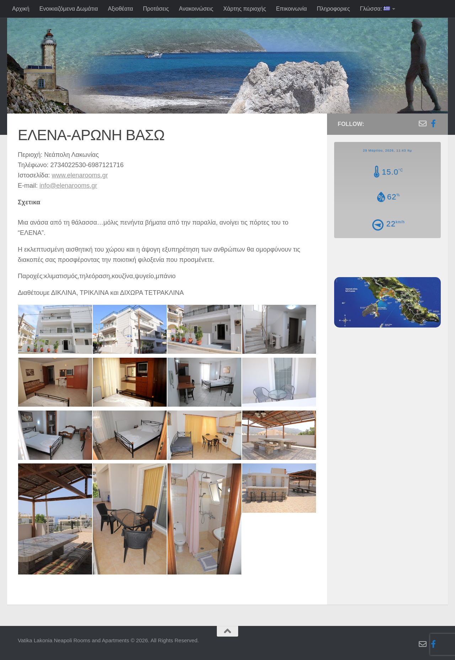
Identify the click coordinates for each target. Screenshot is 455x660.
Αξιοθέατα (120, 9)
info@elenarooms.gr (68, 185)
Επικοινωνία (291, 9)
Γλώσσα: (375, 9)
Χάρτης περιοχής (244, 9)
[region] (227, 81)
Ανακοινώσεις (196, 9)
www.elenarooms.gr (80, 175)
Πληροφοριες (333, 9)
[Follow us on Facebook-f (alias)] (433, 123)
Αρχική (21, 9)
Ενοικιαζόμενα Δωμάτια (68, 9)
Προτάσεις (156, 9)
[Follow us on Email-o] (423, 123)
